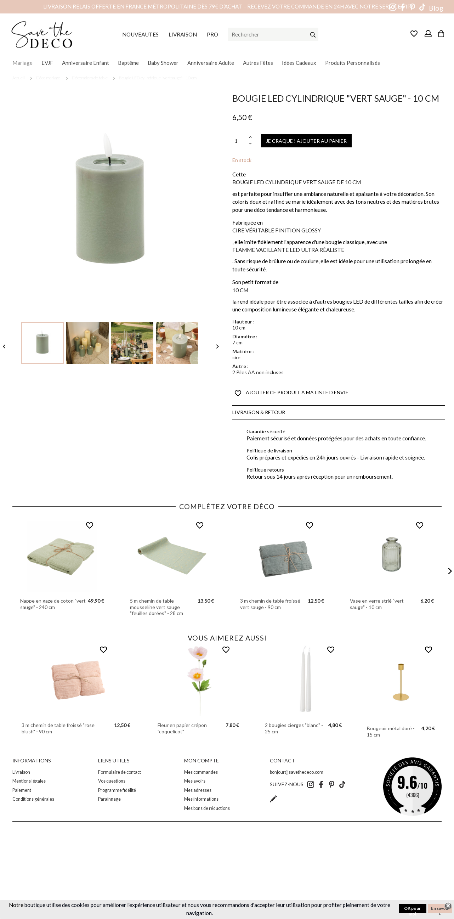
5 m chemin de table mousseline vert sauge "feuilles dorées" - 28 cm (156, 607)
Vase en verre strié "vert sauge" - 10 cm (377, 604)
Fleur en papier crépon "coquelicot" (182, 728)
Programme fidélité (117, 790)
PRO (212, 34)
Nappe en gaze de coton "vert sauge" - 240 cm (53, 604)
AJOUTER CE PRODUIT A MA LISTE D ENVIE (291, 393)
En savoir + (440, 909)
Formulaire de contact (119, 772)
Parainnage (109, 799)
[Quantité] (239, 141)
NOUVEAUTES (140, 34)
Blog (436, 8)
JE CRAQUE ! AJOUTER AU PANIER (306, 141)
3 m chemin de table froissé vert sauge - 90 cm (270, 604)
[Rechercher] (273, 34)
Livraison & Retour (258, 412)
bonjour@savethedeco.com (296, 772)
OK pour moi (412, 909)
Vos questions (111, 781)
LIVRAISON (183, 34)
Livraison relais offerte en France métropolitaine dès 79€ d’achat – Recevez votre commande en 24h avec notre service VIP (227, 6)
